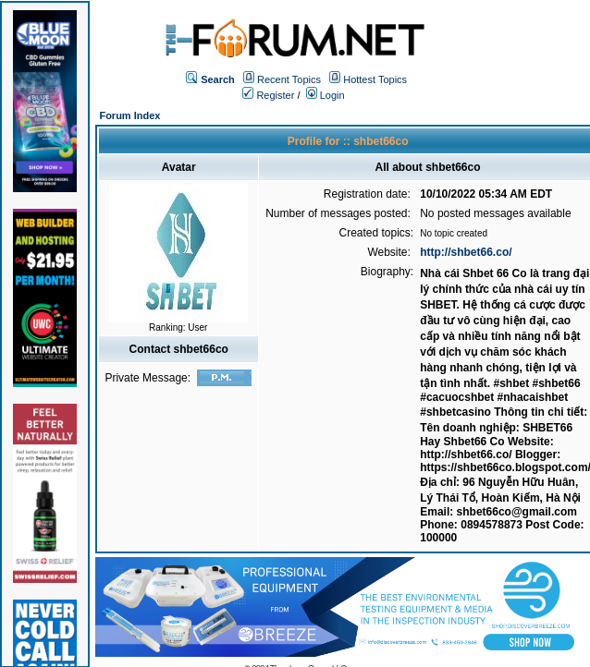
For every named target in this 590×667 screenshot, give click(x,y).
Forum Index (129, 115)
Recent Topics (289, 79)
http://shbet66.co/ (465, 252)
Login (325, 95)
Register (268, 95)
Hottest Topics (375, 79)
